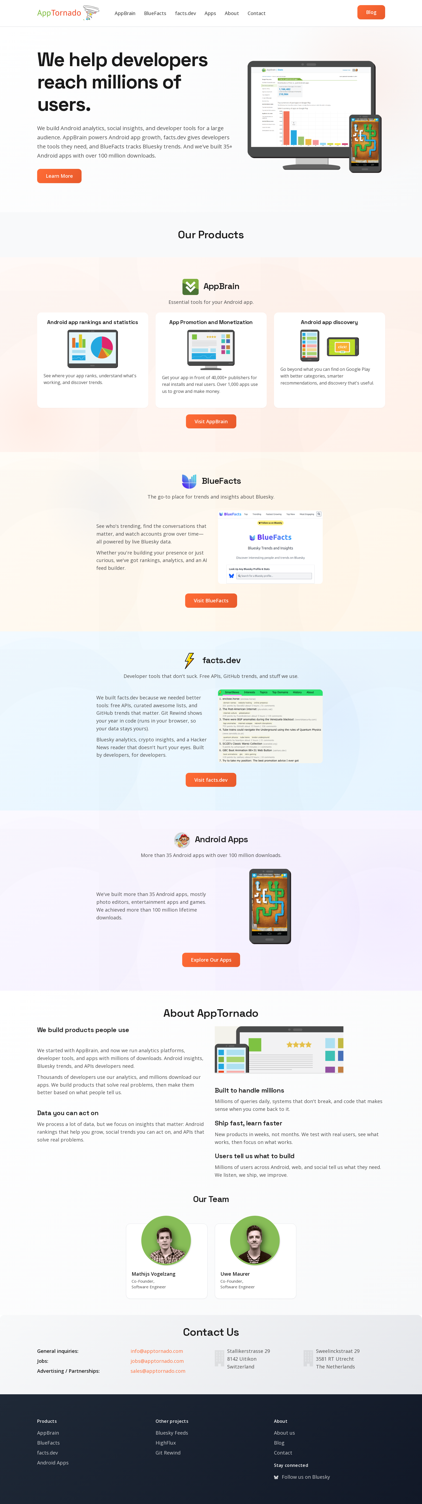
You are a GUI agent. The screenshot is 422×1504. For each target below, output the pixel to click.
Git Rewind (168, 1452)
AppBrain (125, 13)
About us (284, 1433)
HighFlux (166, 1442)
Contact (257, 13)
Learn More (59, 176)
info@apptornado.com (157, 1351)
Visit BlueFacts (211, 600)
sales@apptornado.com (158, 1371)
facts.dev (185, 13)
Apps (210, 13)
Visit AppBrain (211, 421)
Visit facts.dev (211, 780)
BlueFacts (155, 13)
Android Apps (53, 1462)
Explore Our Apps (211, 960)
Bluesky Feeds (172, 1433)
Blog (371, 12)
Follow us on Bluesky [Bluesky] (302, 1477)
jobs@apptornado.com (157, 1361)
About (232, 13)
